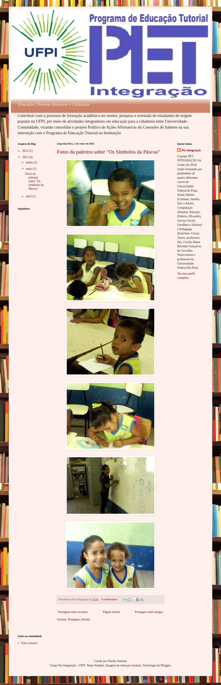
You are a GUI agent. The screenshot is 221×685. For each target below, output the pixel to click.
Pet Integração (191, 150)
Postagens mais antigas (149, 612)
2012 (25, 150)
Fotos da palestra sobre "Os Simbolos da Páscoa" (108, 152)
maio (29, 168)
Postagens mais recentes (73, 612)
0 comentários (109, 599)
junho (29, 162)
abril (29, 196)
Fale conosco (29, 643)
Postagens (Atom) (79, 619)
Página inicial (111, 612)
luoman (136, 665)
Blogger (165, 665)
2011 (25, 157)
